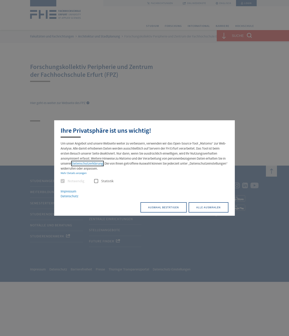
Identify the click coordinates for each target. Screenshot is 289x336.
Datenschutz (69, 196)
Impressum (68, 191)
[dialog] (144, 168)
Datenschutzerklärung (87, 164)
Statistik (104, 181)
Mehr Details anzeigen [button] (74, 173)
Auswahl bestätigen (161, 207)
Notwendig (72, 181)
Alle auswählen (208, 207)
